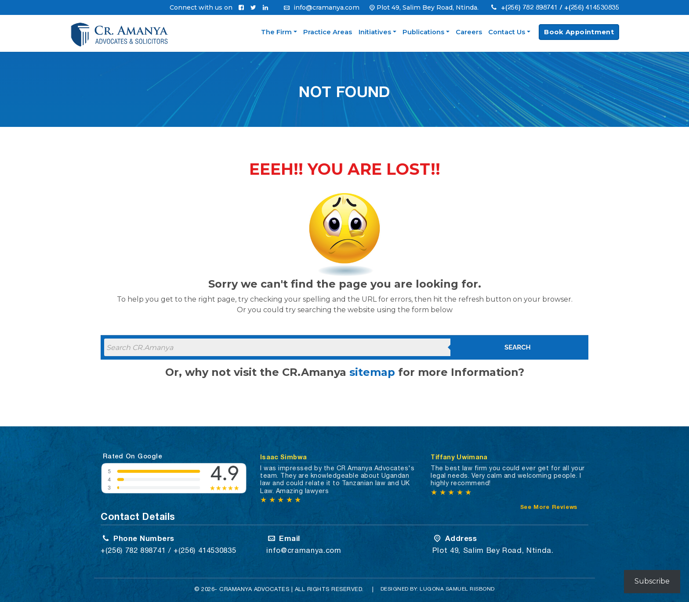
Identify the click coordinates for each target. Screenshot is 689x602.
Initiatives (375, 32)
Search (517, 347)
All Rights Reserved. (329, 589)
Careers (469, 32)
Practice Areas (327, 32)
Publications (423, 32)
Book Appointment (579, 32)
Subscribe (652, 581)
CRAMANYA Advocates (254, 589)
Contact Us (506, 32)
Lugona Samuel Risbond (457, 589)
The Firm (276, 32)
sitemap (372, 372)
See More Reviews (548, 507)
